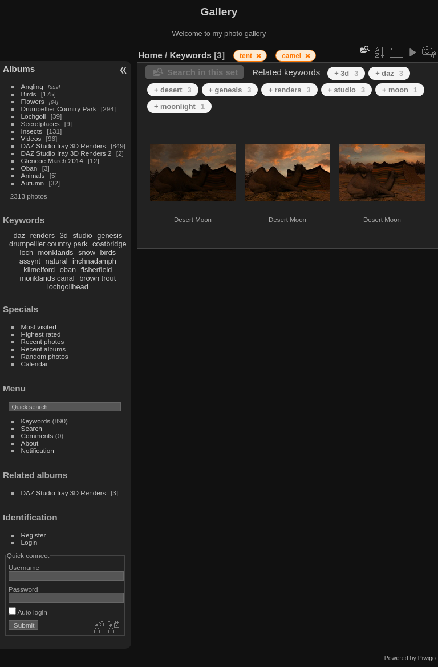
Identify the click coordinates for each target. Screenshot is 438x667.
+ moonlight (179, 106)
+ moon (399, 90)
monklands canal (47, 278)
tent (247, 56)
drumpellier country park (48, 244)
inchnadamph (94, 261)
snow (86, 252)
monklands (56, 252)
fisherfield (96, 269)
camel (292, 56)
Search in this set (202, 72)
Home (150, 55)
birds (108, 252)
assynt (29, 261)
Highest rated (41, 334)
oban (68, 269)
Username (24, 567)
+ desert (173, 90)
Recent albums (43, 349)
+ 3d (346, 73)
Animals (33, 175)
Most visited (38, 326)
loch (26, 252)
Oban (29, 168)
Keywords (36, 421)
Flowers (32, 101)
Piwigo (427, 657)
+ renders (289, 90)
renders (42, 235)
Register (33, 535)
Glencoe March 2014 (52, 160)
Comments (37, 435)
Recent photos (42, 341)
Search (31, 428)
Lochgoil (33, 116)
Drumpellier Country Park (58, 108)
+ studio (347, 90)
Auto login (28, 612)
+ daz (389, 73)
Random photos (44, 356)
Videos (31, 138)
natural (56, 261)
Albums (19, 69)
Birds (28, 94)
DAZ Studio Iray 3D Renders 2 (66, 153)
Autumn (32, 183)
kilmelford (39, 269)
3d (64, 235)
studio (82, 235)
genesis (109, 235)
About (30, 443)
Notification (37, 450)
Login (29, 542)
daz (20, 235)
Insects (31, 131)
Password (23, 589)
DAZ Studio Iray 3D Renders (63, 145)
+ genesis (230, 90)
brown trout (97, 278)
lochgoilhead (67, 286)
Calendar (34, 363)
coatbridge (109, 244)
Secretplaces (40, 123)
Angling (32, 86)
